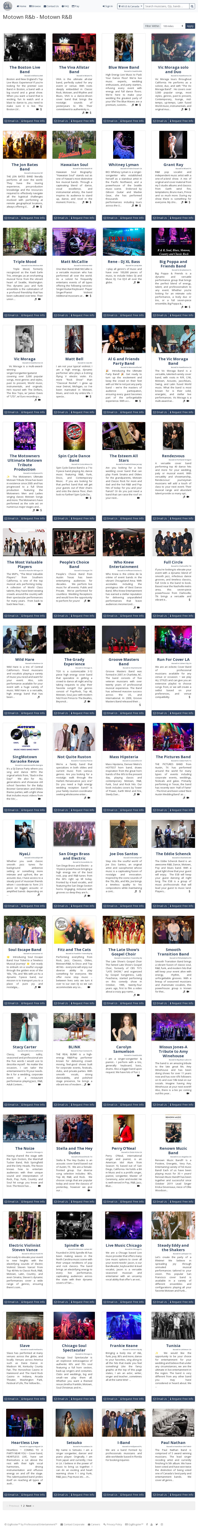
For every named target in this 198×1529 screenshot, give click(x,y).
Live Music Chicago (124, 1245)
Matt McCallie (74, 261)
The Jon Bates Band (25, 167)
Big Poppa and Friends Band (173, 264)
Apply (190, 26)
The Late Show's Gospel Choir (123, 952)
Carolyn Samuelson (123, 1049)
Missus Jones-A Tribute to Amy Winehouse (173, 1051)
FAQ (65, 6)
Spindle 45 (74, 1245)
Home (21, 6)
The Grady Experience (74, 661)
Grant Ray (173, 164)
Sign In (108, 6)
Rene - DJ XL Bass (124, 261)
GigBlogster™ (134, 1524)
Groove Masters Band (124, 661)
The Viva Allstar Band (74, 69)
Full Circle (173, 562)
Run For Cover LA (173, 659)
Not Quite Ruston (74, 756)
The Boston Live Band (24, 69)
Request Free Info (33, 121)
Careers (93, 1524)
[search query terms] (166, 6)
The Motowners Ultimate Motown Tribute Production (24, 462)
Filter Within (152, 26)
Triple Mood (24, 261)
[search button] (192, 6)
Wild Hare (24, 659)
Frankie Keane (124, 1345)
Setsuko (74, 1442)
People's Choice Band (74, 564)
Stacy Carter (25, 1046)
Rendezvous (173, 455)
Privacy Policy (112, 1524)
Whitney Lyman (124, 164)
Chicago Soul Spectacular (74, 1348)
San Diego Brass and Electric (74, 856)
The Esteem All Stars (124, 458)
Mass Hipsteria (123, 756)
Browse (35, 6)
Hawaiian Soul (74, 164)
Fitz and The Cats (74, 949)
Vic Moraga (25, 358)
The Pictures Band (173, 756)
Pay (75, 6)
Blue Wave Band (123, 67)
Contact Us (51, 6)
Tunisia (173, 1345)
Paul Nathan (173, 1442)
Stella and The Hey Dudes (74, 1150)
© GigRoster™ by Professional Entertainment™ (30, 1524)
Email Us (11, 121)
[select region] (130, 6)
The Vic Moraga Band (173, 361)
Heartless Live (25, 1442)
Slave (25, 1345)
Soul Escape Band (24, 949)
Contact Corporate (72, 1524)
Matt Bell (74, 358)
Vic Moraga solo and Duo (173, 69)
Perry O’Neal (124, 1148)
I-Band (123, 1442)
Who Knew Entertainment (123, 564)
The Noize (24, 1148)
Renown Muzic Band (173, 1150)
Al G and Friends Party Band (123, 361)
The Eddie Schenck (173, 853)
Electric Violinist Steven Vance (25, 1247)
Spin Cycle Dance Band (74, 458)
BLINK (74, 1046)
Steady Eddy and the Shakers (173, 1247)
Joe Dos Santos (124, 853)
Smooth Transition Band (173, 952)
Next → (30, 1505)
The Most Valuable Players (25, 564)
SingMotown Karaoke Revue (24, 759)
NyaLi (24, 853)
